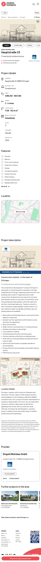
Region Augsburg (13, 17)
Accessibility (5, 540)
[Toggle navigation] (38, 4)
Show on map (20, 212)
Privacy (18, 537)
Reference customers (4, 545)
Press (3, 535)
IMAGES (6, 45)
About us (4, 533)
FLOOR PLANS (18, 45)
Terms (18, 535)
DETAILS (30, 45)
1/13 (36, 39)
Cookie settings (18, 540)
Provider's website (14, 478)
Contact (18, 533)
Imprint (5, 478)
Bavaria (3, 17)
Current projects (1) (10, 473)
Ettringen (22, 17)
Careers (3, 537)
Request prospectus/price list (20, 558)
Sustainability (6, 542)
